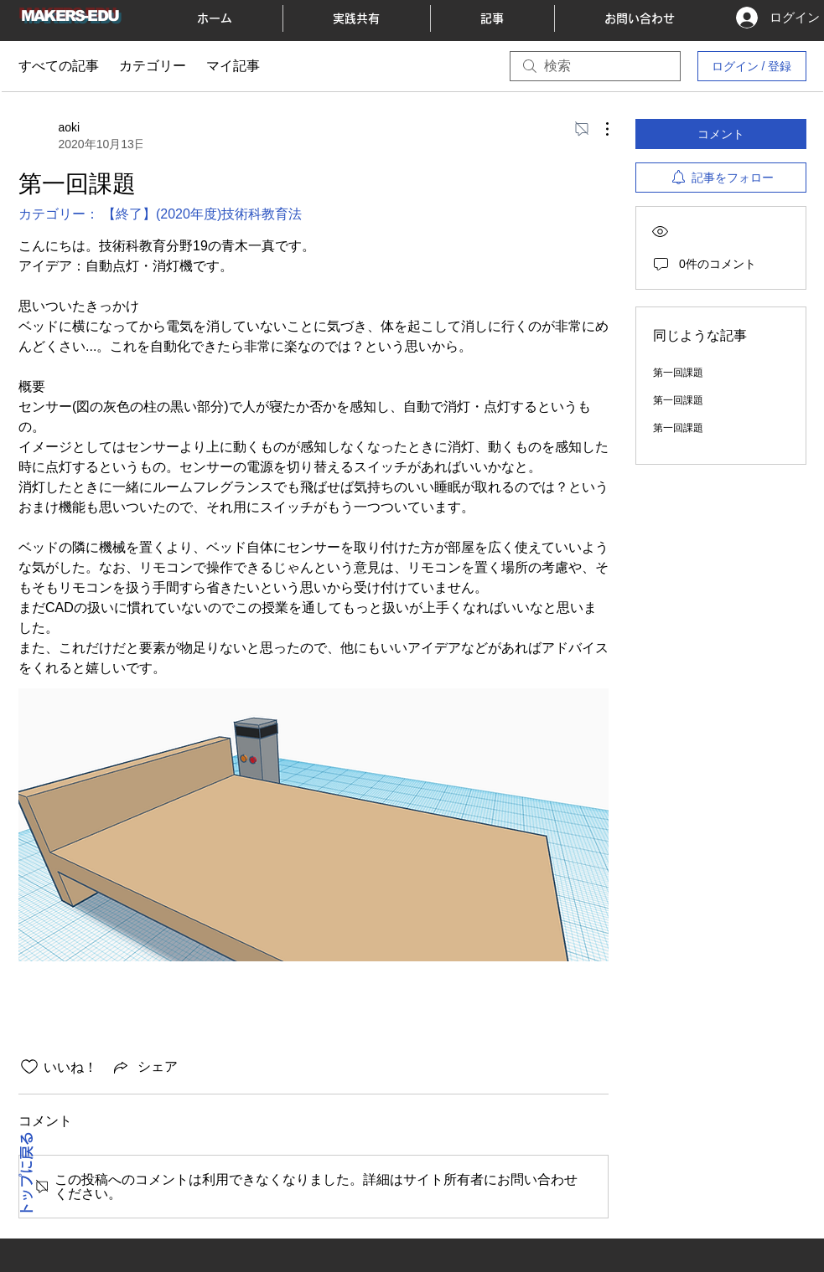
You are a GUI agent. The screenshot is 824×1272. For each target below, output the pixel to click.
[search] (595, 66)
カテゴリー (152, 66)
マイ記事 (233, 66)
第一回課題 (678, 373)
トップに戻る (26, 1175)
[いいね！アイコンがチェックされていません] (29, 1067)
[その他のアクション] (598, 129)
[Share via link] (144, 1067)
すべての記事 (58, 66)
